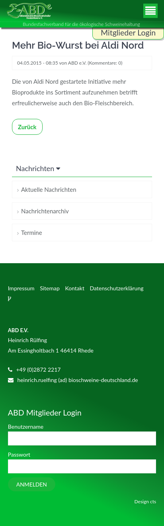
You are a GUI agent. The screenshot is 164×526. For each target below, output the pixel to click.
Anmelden (31, 484)
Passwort (19, 454)
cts (153, 501)
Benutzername (25, 426)
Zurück (27, 126)
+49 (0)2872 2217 (38, 369)
